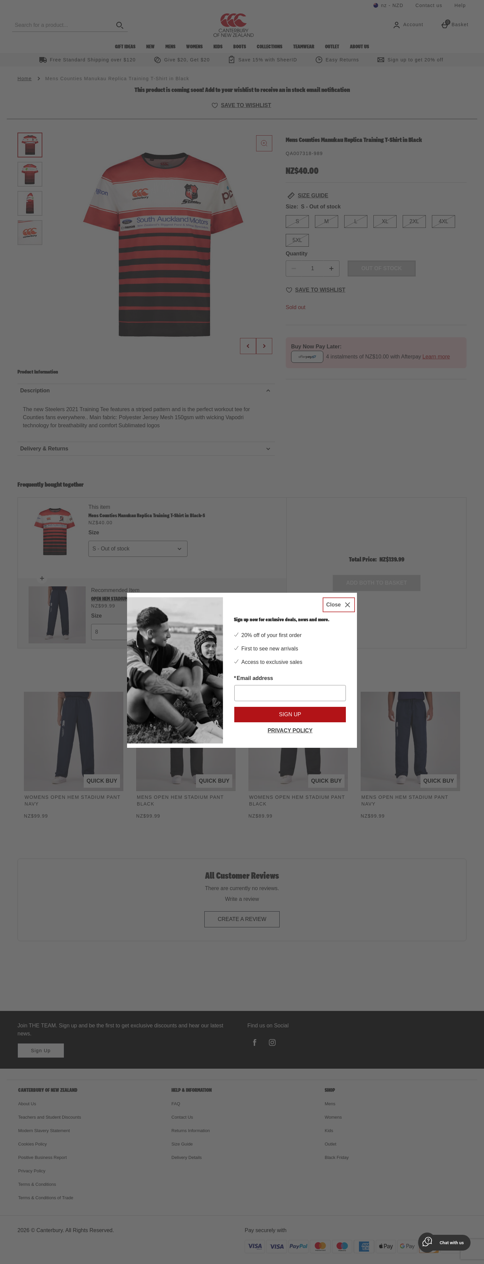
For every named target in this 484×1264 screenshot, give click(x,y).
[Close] (339, 604)
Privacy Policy (290, 730)
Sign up (290, 714)
